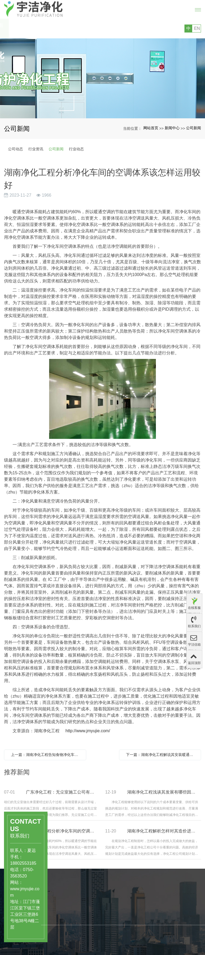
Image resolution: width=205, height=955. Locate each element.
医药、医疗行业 (68, 920)
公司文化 (92, 943)
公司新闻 (193, 128)
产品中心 (64, 908)
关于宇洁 (94, 926)
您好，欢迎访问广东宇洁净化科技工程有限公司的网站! (50, 28)
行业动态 (76, 149)
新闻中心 (172, 128)
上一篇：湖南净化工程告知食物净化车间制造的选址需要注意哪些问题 (46, 754)
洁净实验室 (64, 931)
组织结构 (92, 949)
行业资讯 (35, 149)
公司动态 (15, 149)
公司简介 (92, 938)
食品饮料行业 (66, 925)
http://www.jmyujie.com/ (87, 731)
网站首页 (150, 128)
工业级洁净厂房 (68, 936)
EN (197, 28)
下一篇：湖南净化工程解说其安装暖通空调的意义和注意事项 (161, 754)
